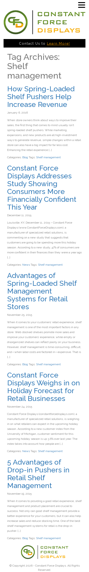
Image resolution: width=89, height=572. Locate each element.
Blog (25, 157)
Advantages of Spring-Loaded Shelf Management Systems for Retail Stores (42, 291)
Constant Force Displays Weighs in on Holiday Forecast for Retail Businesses (43, 387)
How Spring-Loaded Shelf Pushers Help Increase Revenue (41, 97)
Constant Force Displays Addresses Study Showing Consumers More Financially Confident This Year (41, 187)
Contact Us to (44, 43)
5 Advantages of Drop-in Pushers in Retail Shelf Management (38, 474)
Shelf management (48, 157)
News (26, 264)
